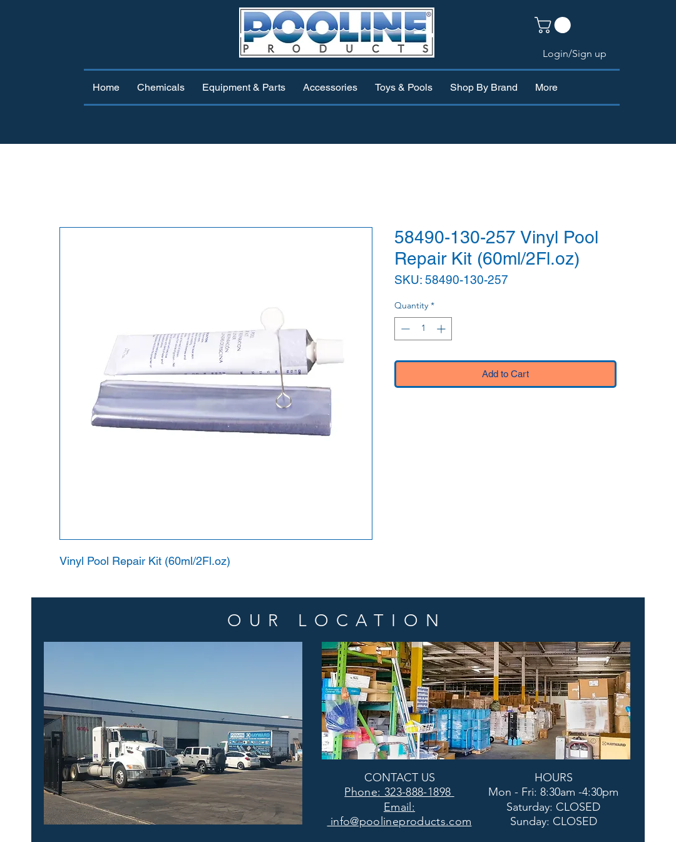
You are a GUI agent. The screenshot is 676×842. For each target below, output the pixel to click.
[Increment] (442, 329)
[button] (555, 25)
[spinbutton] (423, 329)
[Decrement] (404, 329)
